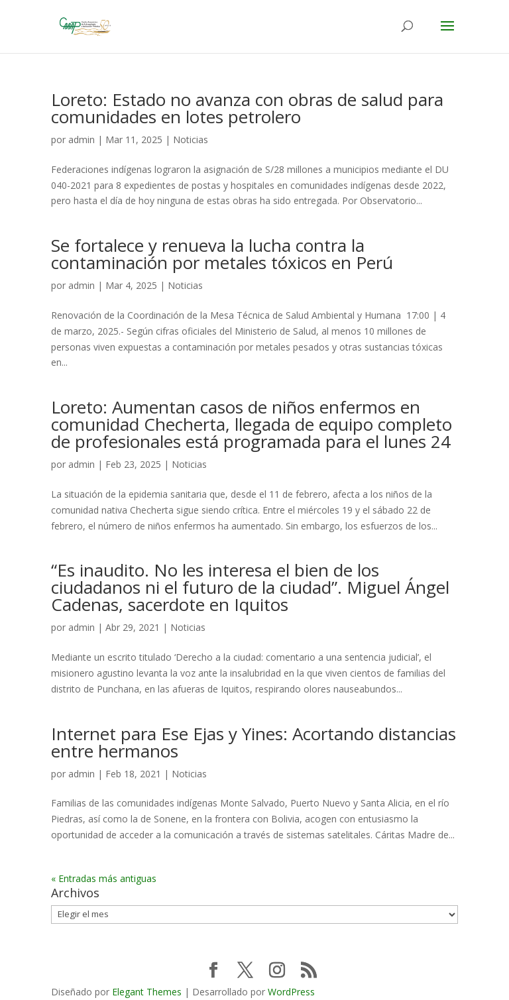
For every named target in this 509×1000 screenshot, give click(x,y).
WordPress (291, 991)
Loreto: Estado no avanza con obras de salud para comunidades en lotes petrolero (247, 108)
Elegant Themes (147, 991)
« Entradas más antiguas (103, 878)
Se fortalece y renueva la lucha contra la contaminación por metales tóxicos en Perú (222, 253)
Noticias (190, 139)
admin (81, 139)
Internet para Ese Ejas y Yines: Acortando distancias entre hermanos (253, 742)
